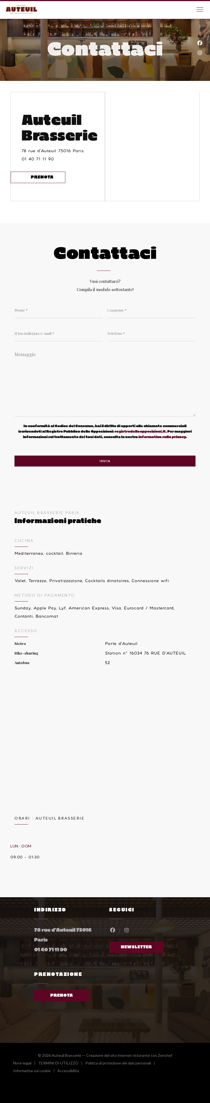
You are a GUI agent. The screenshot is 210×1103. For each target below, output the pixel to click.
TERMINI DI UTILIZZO (61, 1064)
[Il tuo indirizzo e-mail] (58, 333)
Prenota (42, 177)
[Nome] (58, 310)
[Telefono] (151, 333)
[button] (200, 10)
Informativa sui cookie (35, 1071)
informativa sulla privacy (162, 437)
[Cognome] (151, 310)
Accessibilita (68, 1071)
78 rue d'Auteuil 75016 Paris (63, 150)
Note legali (25, 1064)
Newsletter (136, 947)
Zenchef (165, 1055)
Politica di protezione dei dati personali (121, 1064)
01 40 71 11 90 (38, 159)
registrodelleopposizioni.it (140, 431)
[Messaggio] (104, 382)
